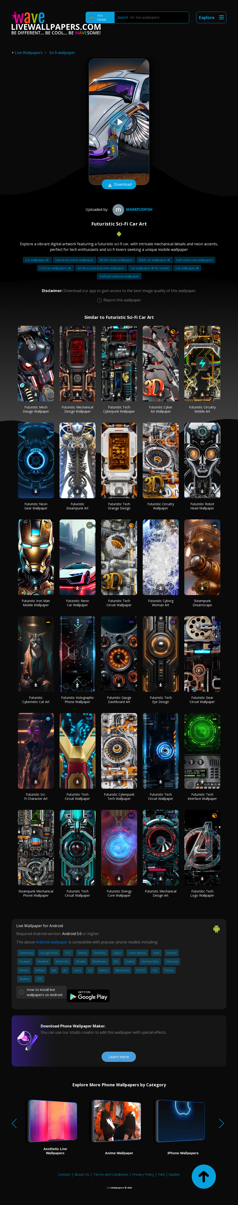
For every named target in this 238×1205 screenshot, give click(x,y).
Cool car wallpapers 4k (55, 268)
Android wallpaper (52, 942)
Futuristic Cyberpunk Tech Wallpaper (119, 796)
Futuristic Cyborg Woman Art (160, 603)
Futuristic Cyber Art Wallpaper (160, 409)
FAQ (161, 1174)
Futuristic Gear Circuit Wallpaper (202, 699)
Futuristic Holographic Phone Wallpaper (77, 699)
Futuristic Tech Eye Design (161, 699)
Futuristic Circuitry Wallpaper (160, 506)
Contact (64, 1174)
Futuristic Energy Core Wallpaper (119, 893)
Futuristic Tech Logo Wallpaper (202, 893)
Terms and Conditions (110, 1174)
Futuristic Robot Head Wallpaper (202, 506)
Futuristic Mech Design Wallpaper (36, 409)
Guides (174, 1174)
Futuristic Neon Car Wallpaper (77, 603)
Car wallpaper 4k (37, 260)
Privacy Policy (143, 1174)
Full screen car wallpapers (194, 260)
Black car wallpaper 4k (155, 260)
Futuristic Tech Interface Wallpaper (202, 796)
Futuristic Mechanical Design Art (160, 893)
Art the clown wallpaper (116, 260)
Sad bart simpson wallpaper (119, 276)
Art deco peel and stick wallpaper (101, 268)
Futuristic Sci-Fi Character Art (36, 796)
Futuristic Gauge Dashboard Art (119, 699)
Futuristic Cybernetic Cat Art (36, 699)
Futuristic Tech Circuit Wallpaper (119, 603)
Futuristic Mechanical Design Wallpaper (77, 409)
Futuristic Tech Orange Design (119, 506)
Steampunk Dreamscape (202, 603)
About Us (81, 1174)
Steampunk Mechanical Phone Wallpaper (35, 893)
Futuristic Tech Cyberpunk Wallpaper (119, 409)
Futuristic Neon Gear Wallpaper (35, 506)
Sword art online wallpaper (74, 260)
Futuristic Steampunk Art (77, 506)
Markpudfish (131, 209)
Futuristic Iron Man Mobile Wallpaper (36, 603)
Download (119, 185)
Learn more (119, 1056)
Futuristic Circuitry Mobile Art (202, 409)
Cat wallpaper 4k (187, 268)
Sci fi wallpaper (62, 52)
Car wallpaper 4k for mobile (150, 268)
